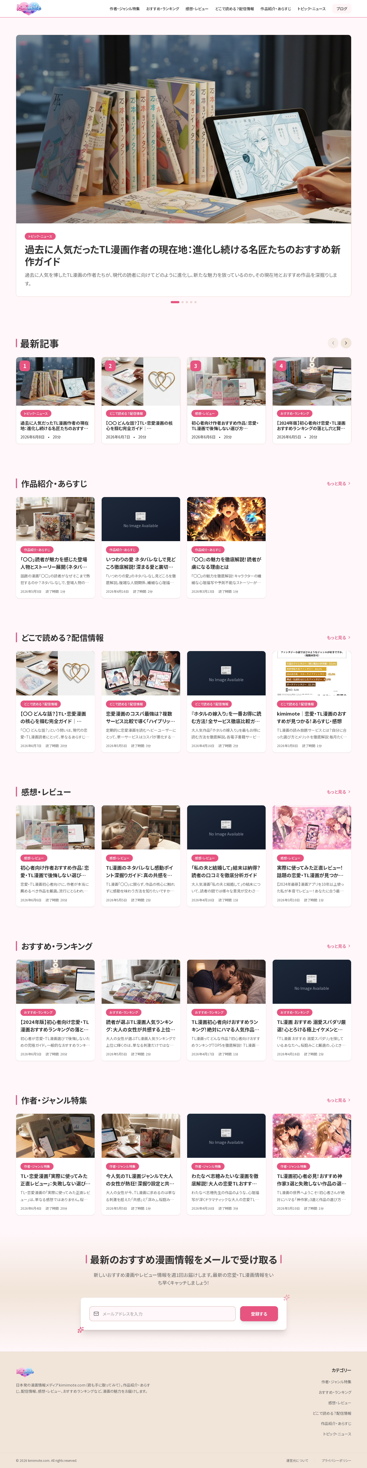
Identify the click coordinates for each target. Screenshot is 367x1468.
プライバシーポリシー (336, 1460)
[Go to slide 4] (191, 302)
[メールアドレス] (162, 1313)
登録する (259, 1313)
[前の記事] (333, 343)
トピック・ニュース (312, 8)
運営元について (297, 1460)
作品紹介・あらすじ (276, 8)
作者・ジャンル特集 (125, 8)
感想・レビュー (197, 8)
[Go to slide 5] (195, 302)
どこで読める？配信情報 (234, 8)
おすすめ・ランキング (162, 8)
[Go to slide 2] (182, 302)
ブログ (342, 8)
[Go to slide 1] (175, 302)
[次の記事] (346, 343)
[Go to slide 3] (187, 302)
